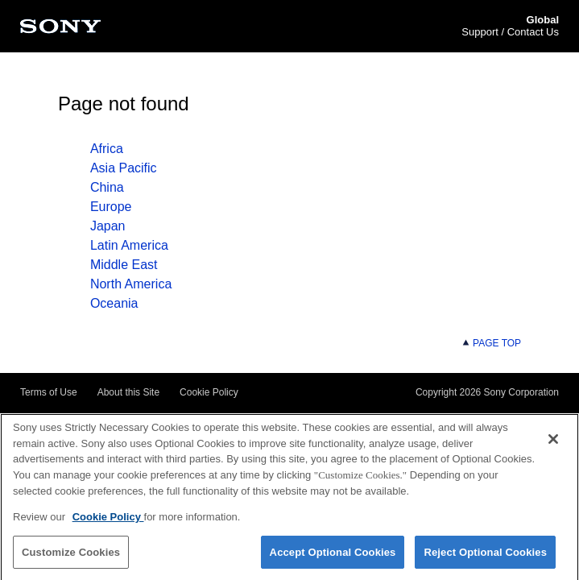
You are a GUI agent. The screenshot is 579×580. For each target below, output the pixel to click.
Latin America (129, 245)
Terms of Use (48, 392)
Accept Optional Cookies (333, 555)
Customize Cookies (71, 555)
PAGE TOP (491, 343)
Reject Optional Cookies (485, 555)
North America (131, 284)
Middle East (124, 264)
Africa (106, 148)
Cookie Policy (209, 392)
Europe (111, 206)
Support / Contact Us (510, 32)
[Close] (553, 442)
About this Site (128, 392)
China (107, 187)
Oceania (114, 303)
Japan (108, 226)
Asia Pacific (123, 168)
